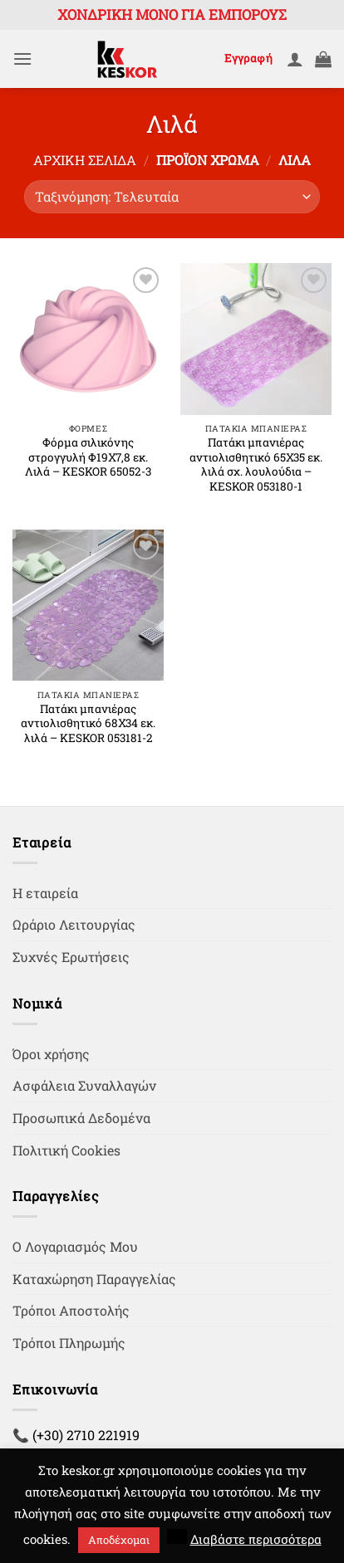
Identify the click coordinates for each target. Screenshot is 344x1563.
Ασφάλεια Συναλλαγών (84, 1085)
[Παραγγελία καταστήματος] (172, 196)
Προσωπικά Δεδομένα (81, 1117)
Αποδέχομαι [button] (119, 1539)
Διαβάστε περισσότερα (256, 1539)
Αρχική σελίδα (84, 160)
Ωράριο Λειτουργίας (73, 924)
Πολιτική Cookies (66, 1150)
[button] (22, 58)
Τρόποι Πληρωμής (68, 1342)
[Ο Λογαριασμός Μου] (295, 59)
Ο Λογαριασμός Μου (75, 1246)
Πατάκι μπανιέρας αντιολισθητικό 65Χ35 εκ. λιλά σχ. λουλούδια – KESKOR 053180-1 (255, 465)
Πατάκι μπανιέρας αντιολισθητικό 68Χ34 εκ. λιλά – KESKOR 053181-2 (88, 723)
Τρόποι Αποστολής (71, 1310)
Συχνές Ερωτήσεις (71, 956)
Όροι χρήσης (51, 1053)
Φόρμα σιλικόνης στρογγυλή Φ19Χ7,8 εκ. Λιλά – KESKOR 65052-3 (88, 457)
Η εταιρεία (45, 892)
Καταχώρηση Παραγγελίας (94, 1278)
